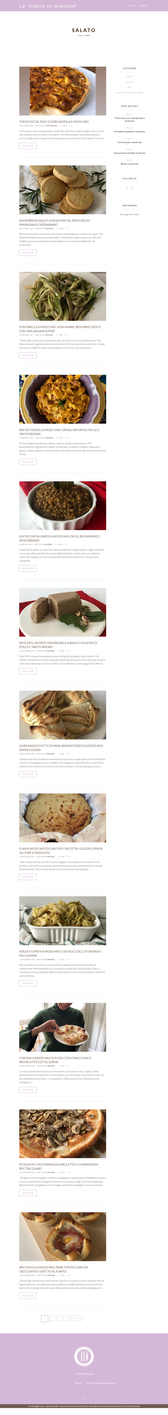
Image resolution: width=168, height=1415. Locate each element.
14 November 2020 (27, 1281)
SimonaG (50, 229)
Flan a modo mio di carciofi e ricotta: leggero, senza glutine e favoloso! (58, 854)
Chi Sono (143, 6)
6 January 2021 (25, 546)
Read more (28, 146)
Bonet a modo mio (130, 166)
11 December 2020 (27, 964)
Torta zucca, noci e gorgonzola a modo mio (57, 121)
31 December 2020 (27, 653)
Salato (129, 82)
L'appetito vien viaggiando (129, 93)
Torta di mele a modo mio (129, 142)
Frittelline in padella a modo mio (130, 131)
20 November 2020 (27, 1178)
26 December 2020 (27, 757)
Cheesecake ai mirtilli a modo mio (129, 154)
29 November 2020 (27, 1071)
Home (80, 35)
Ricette (132, 6)
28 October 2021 (26, 229)
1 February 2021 (26, 336)
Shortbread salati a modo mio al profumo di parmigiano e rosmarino (57, 223)
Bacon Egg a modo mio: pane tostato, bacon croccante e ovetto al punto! (56, 1275)
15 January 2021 (26, 439)
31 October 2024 (26, 126)
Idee (130, 87)
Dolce (130, 77)
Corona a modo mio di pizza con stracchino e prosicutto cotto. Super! (58, 1065)
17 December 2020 (27, 860)
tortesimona (52, 126)
